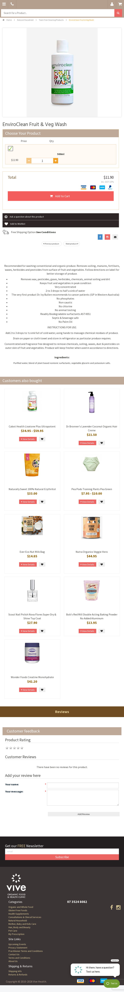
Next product (72, 243)
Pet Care (12, 930)
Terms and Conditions (19, 957)
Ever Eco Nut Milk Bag (32, 551)
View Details (28, 439)
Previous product (51, 243)
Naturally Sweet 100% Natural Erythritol (32, 489)
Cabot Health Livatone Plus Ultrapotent (32, 426)
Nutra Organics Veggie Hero (92, 551)
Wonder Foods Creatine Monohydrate (32, 677)
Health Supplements (18, 913)
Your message (13, 791)
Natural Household (25, 20)
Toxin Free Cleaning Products (51, 20)
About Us (13, 961)
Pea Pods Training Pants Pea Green (91, 489)
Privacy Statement (17, 947)
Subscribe (62, 857)
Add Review (84, 814)
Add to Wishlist (15, 224)
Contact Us (13, 954)
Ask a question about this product (24, 217)
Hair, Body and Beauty (19, 927)
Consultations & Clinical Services (24, 917)
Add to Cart (60, 196)
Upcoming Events (17, 944)
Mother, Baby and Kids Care (22, 923)
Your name (11, 784)
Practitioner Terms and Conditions (25, 951)
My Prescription (16, 934)
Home (7, 20)
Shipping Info (15, 971)
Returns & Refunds (17, 974)
